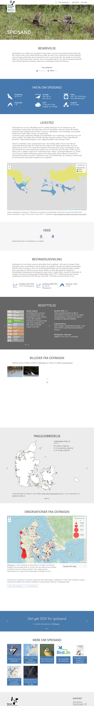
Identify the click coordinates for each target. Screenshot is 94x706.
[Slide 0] (46, 629)
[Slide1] (46, 498)
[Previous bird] (2, 22)
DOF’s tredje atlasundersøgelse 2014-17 (50, 494)
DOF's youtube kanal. (65, 363)
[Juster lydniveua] (48, 70)
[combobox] (74, 566)
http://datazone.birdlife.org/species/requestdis (70, 214)
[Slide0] (25, 344)
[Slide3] (48, 498)
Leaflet (70, 562)
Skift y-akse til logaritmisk (15, 586)
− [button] (9, 520)
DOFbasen (42, 363)
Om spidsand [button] (63, 2)
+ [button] (9, 518)
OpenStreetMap (77, 562)
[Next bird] (92, 22)
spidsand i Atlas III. (18, 496)
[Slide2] (28, 344)
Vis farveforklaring (32, 586)
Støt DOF (75, 2)
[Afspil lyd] (37, 71)
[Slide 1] (47, 629)
